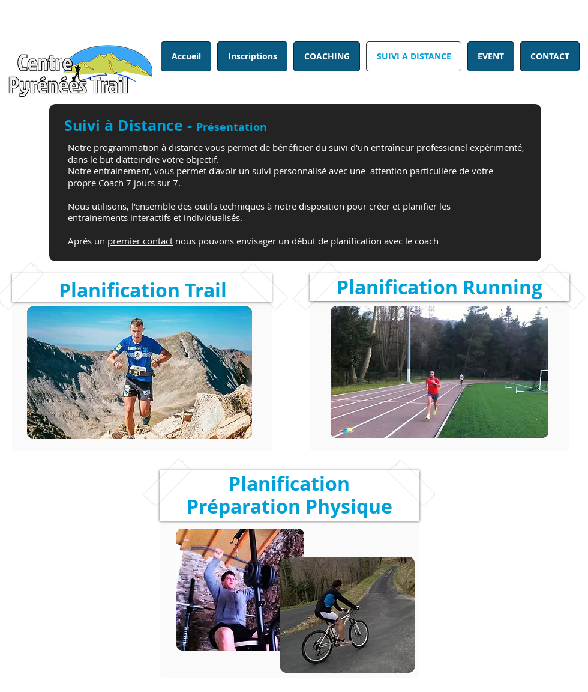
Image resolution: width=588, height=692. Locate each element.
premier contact (140, 241)
